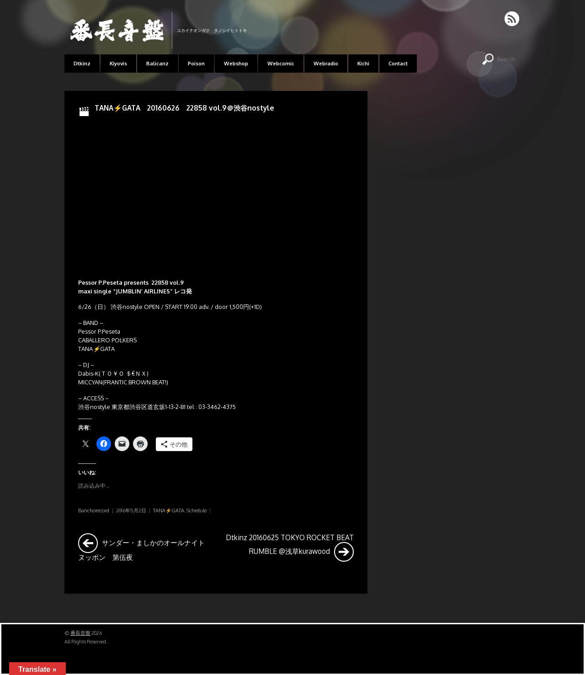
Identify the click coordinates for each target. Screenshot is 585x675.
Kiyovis (118, 63)
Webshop (236, 63)
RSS (513, 19)
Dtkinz (82, 63)
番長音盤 (80, 633)
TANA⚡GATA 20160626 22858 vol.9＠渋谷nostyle (184, 107)
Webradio (326, 63)
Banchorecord (93, 510)
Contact (398, 63)
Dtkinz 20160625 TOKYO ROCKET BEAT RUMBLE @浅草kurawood (290, 547)
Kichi (363, 63)
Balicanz (157, 63)
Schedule (196, 510)
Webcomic (280, 63)
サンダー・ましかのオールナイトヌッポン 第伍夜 (141, 547)
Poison (196, 63)
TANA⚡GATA (168, 510)
